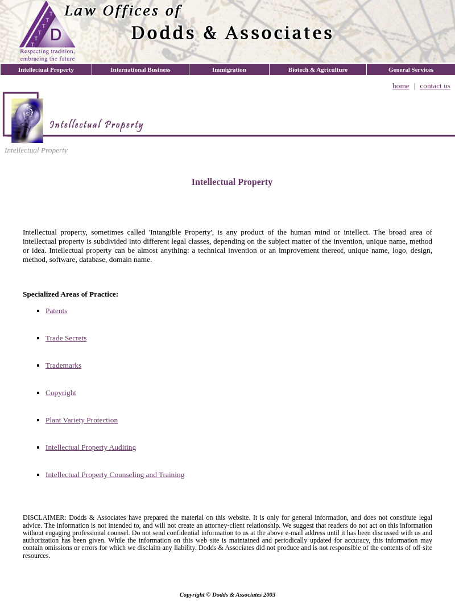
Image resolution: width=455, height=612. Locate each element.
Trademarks (63, 365)
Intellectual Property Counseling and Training (115, 474)
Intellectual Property (36, 150)
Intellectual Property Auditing (91, 447)
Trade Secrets (66, 338)
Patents (57, 310)
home (401, 85)
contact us (435, 85)
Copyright (61, 392)
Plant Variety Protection (82, 420)
